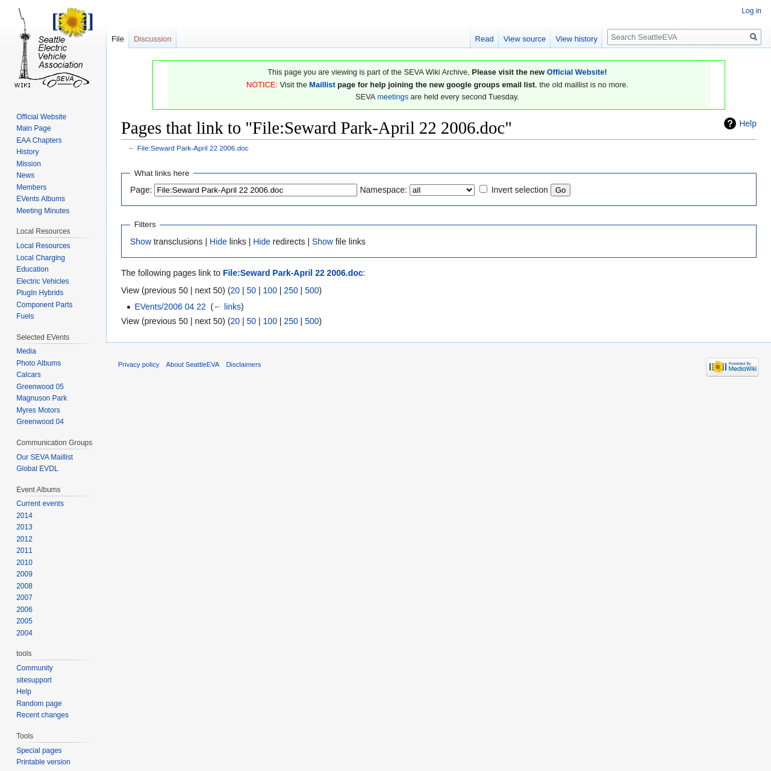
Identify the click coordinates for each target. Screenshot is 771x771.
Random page (38, 703)
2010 (24, 562)
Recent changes (42, 715)
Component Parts (44, 305)
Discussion (153, 38)
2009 (24, 574)
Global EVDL (37, 468)
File (117, 38)
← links (227, 306)
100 (270, 290)
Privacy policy (138, 364)
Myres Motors (38, 410)
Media (26, 351)
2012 (24, 539)
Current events (40, 503)
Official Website (576, 71)
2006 (24, 609)
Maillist (322, 84)
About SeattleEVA (193, 364)
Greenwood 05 (40, 386)
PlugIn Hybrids (39, 293)
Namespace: (383, 190)
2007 (24, 597)
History (27, 152)
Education (32, 269)
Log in (751, 11)
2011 (24, 550)
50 (252, 290)
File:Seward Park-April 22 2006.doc (193, 148)
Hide (218, 241)
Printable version (43, 762)
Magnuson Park (41, 398)
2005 (24, 621)
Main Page (33, 128)
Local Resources (43, 246)
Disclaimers (243, 364)
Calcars (28, 374)
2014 (24, 515)
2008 (24, 586)
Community (34, 668)
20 (235, 290)
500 (312, 290)
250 (291, 290)
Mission (28, 164)
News (25, 175)
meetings (392, 96)
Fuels (25, 316)
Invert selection (520, 190)
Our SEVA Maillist (44, 457)
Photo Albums (38, 363)
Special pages (38, 750)
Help (748, 123)
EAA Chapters (38, 140)
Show (140, 241)
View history (576, 38)
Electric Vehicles (42, 281)
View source (525, 38)
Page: (141, 190)
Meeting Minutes (42, 211)
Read (484, 38)
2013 (24, 527)
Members (31, 187)
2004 (24, 633)
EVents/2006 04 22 (169, 306)
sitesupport (34, 680)
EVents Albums (40, 199)
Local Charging (40, 258)
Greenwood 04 (40, 421)
